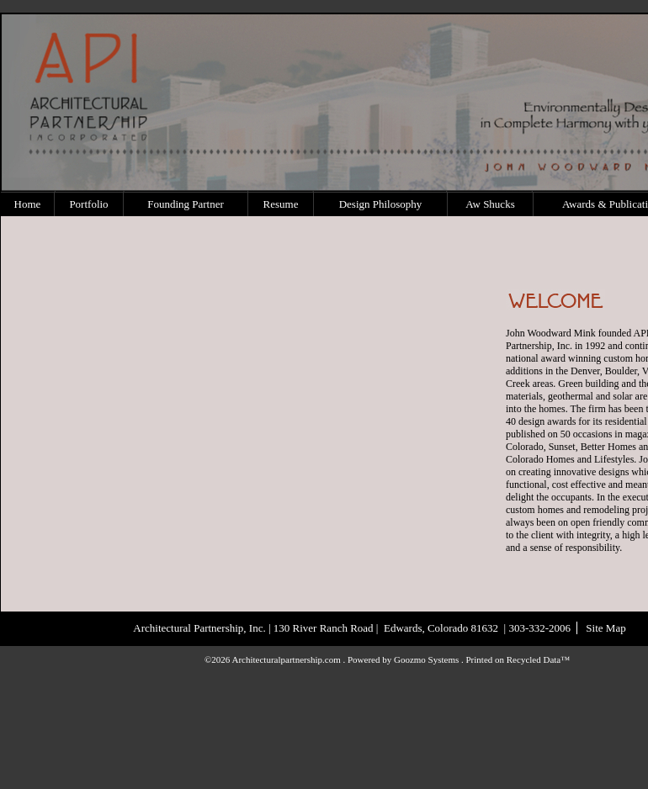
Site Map (605, 628)
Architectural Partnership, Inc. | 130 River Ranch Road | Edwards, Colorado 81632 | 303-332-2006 (352, 628)
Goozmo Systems (426, 659)
